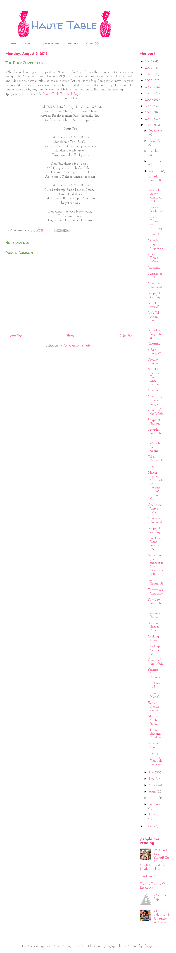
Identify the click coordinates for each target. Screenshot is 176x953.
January (154, 814)
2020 (149, 80)
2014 (148, 118)
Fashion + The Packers (154, 673)
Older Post (125, 335)
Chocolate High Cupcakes (155, 244)
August (154, 171)
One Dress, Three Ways (155, 400)
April (153, 791)
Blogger (149, 946)
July (152, 772)
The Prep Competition (155, 650)
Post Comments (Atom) (79, 345)
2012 (148, 826)
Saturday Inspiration (155, 180)
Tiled (151, 466)
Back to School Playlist (153, 627)
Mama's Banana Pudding (154, 734)
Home (70, 335)
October (154, 151)
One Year (154, 390)
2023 (149, 61)
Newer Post (15, 335)
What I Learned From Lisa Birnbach (155, 377)
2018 (148, 93)
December (155, 130)
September (156, 161)
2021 (148, 74)
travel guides (50, 43)
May (152, 785)
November (155, 141)
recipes (73, 43)
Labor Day (155, 234)
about (29, 43)
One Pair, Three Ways (154, 258)
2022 (149, 67)
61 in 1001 (93, 43)
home (13, 43)
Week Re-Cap (149, 876)
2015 (148, 112)
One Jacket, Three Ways (155, 508)
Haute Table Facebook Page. (61, 94)
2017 (148, 99)
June (152, 779)
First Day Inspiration (155, 603)
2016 (148, 106)
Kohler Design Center (153, 706)
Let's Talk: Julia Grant (154, 447)
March (154, 798)
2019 (148, 87)
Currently (154, 267)
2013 (148, 125)
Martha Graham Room (154, 720)
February (155, 804)
